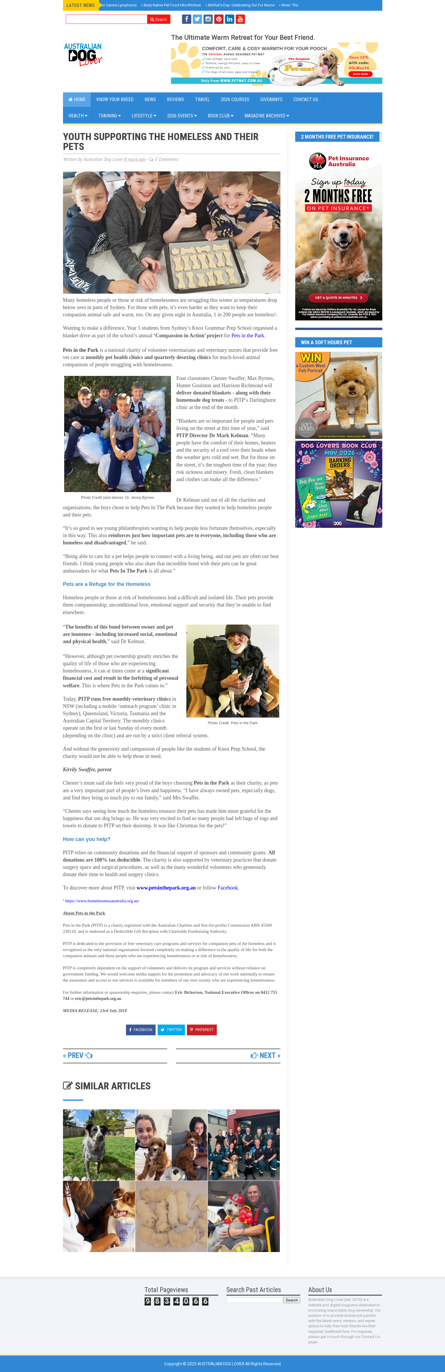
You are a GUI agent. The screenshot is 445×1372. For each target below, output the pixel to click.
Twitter (171, 1029)
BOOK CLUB (220, 116)
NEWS (150, 99)
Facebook (140, 1029)
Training (109, 116)
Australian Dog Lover (221, 1364)
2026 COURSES (235, 99)
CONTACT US (305, 99)
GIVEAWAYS (271, 99)
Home (77, 99)
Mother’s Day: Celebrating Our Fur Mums (240, 5)
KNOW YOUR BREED (115, 99)
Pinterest (202, 1029)
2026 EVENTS (182, 116)
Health (78, 116)
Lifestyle (144, 116)
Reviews (175, 99)
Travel (202, 99)
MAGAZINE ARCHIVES (266, 116)
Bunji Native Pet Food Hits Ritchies (171, 5)
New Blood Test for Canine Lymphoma (103, 5)
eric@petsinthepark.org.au (98, 998)
